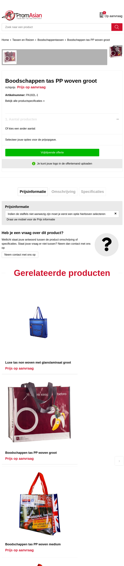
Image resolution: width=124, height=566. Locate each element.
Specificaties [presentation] (92, 191)
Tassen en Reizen (23, 39)
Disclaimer (70, 559)
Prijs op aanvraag (19, 357)
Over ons (69, 491)
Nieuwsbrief (71, 496)
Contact (6, 543)
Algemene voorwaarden (78, 543)
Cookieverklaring (74, 548)
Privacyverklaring (74, 553)
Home (5, 39)
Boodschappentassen (50, 39)
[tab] (33, 191)
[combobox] (57, 27)
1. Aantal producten (21, 119)
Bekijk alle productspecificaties (25, 100)
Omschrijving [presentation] (63, 191)
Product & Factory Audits (17, 548)
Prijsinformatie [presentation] (33, 191)
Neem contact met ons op (20, 254)
